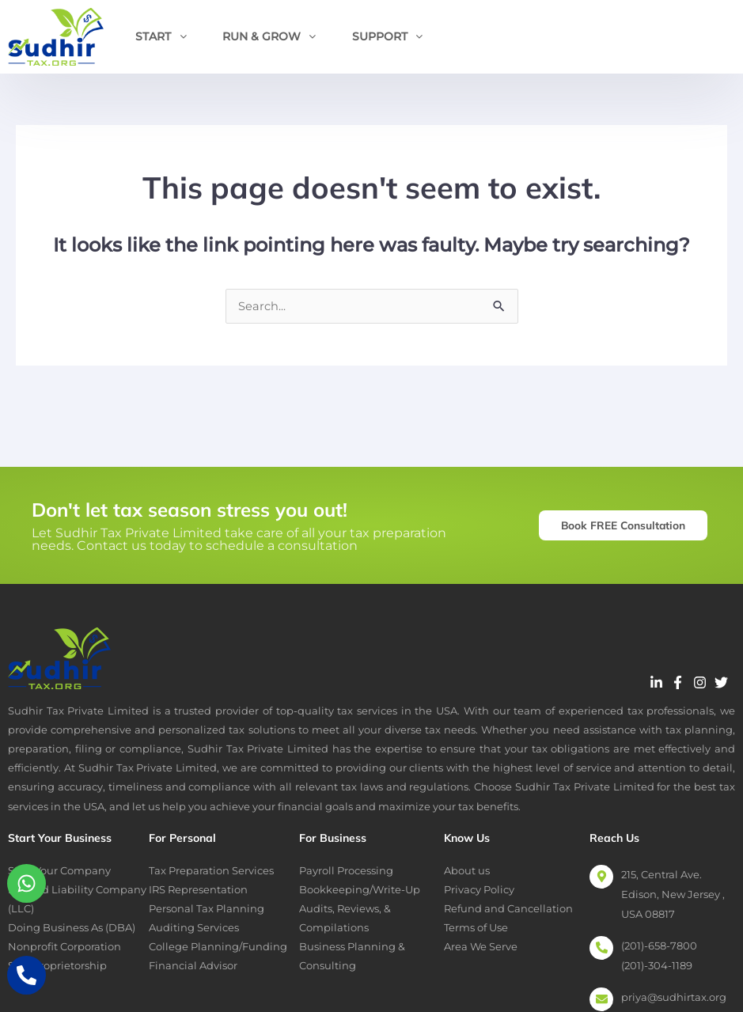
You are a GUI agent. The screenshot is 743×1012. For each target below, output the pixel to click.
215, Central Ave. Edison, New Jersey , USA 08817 (673, 895)
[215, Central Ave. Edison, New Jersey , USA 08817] (601, 877)
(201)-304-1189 (656, 966)
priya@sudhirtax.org (673, 997)
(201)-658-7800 (659, 946)
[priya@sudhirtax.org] (601, 1000)
